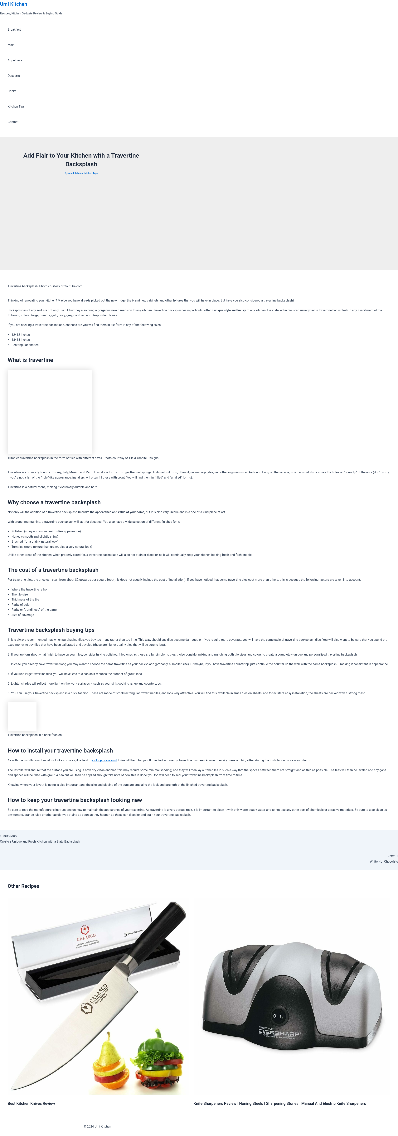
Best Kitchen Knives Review (31, 1103)
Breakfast (14, 29)
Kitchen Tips (16, 106)
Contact (13, 122)
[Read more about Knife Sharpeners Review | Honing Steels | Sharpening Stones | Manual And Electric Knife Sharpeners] (292, 1094)
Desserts (14, 76)
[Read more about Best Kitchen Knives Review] (98, 1094)
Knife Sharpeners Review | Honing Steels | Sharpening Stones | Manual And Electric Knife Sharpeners (280, 1103)
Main (11, 45)
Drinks (12, 91)
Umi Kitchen (13, 4)
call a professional (104, 760)
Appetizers (15, 60)
